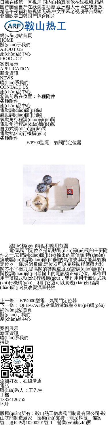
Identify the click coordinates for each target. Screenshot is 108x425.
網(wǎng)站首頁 (16, 309)
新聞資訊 (9, 333)
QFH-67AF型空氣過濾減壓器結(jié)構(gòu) (62, 305)
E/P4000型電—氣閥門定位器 (48, 300)
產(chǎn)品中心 (15, 319)
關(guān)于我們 (15, 314)
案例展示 (9, 328)
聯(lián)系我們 (14, 337)
